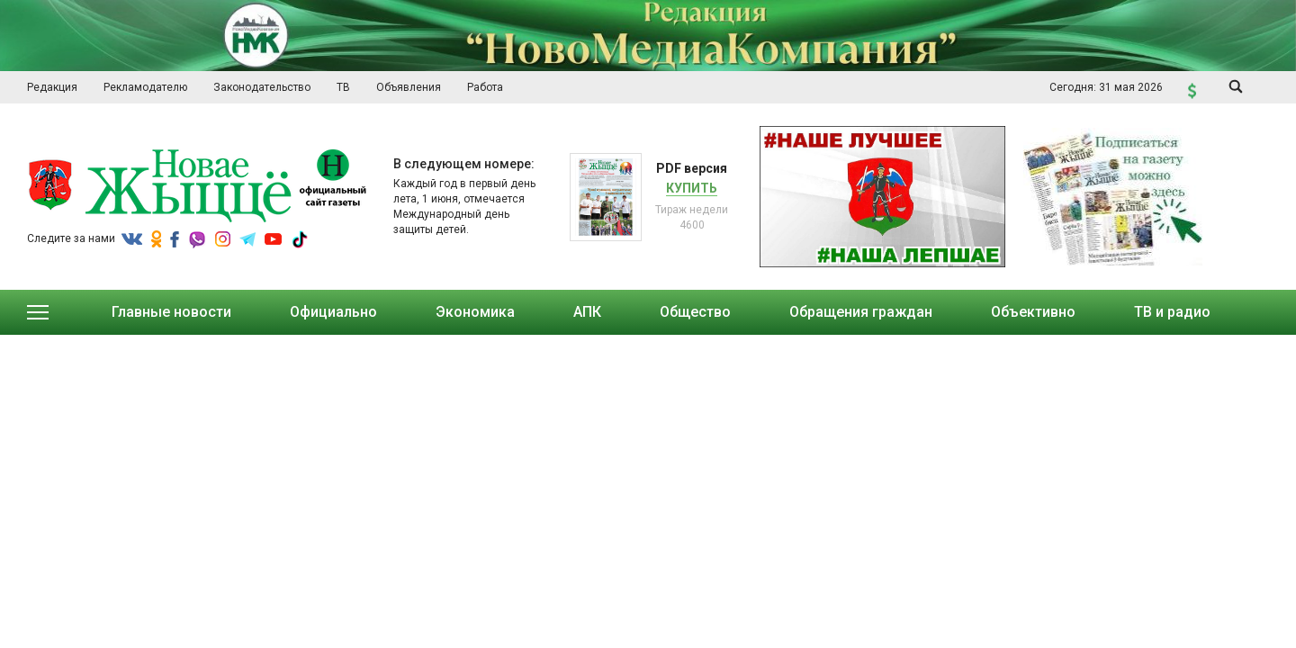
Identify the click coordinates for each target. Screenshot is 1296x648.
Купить (691, 188)
